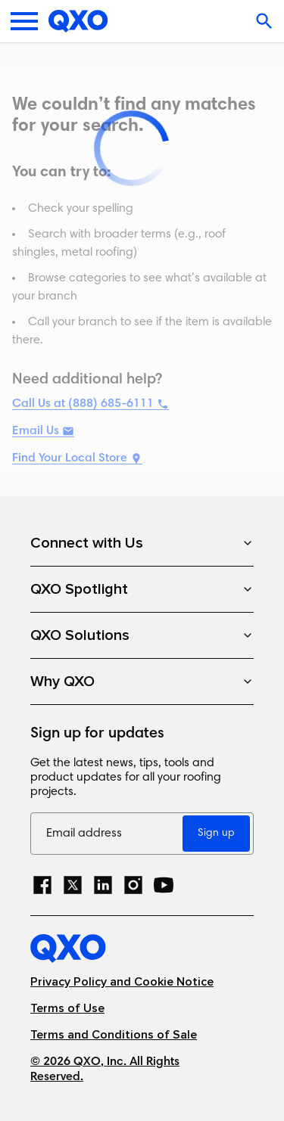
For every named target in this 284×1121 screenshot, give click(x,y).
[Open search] (266, 21)
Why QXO (142, 681)
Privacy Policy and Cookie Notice (122, 982)
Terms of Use (67, 1008)
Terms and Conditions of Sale (113, 1035)
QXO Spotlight (142, 589)
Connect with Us (142, 543)
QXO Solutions (142, 635)
